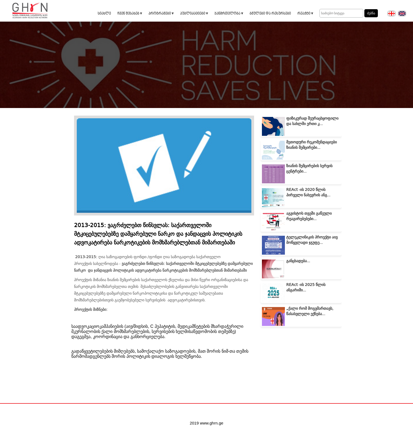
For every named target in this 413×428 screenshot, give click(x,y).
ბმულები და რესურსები (270, 13)
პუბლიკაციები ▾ (194, 13)
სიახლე (104, 13)
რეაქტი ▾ (305, 13)
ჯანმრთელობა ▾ (228, 13)
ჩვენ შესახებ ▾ (129, 13)
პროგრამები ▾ (161, 13)
